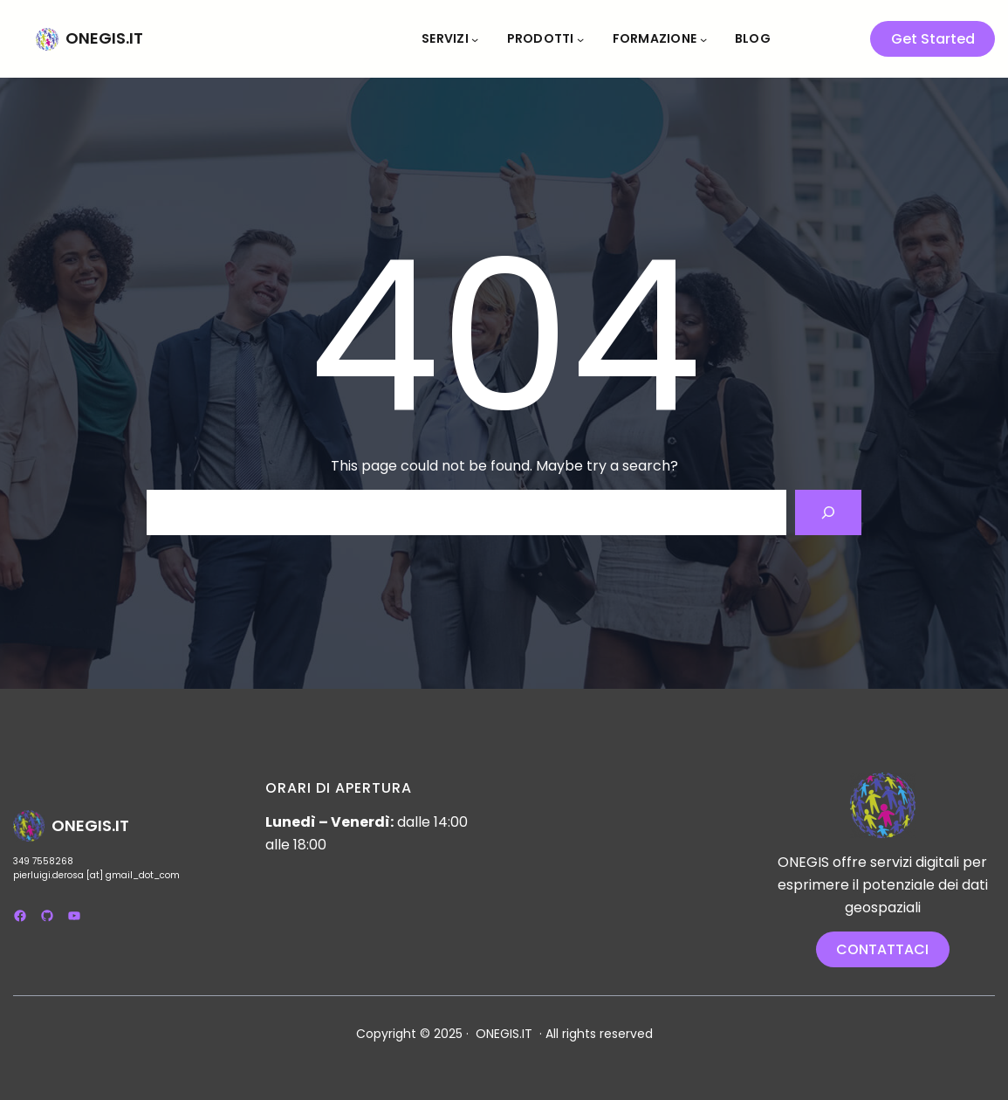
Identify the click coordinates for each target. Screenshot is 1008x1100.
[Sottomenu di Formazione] (703, 38)
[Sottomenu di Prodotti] (580, 38)
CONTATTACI (882, 949)
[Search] (828, 512)
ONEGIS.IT (104, 38)
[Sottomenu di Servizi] (474, 38)
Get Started (933, 39)
